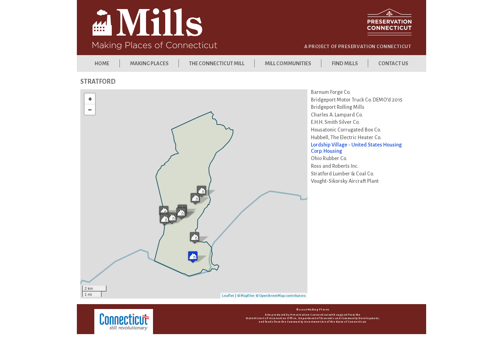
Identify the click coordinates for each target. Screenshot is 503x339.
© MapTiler (246, 295)
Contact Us (393, 63)
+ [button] (90, 99)
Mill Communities (288, 63)
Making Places (149, 63)
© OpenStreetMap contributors (281, 295)
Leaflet (228, 295)
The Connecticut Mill (217, 63)
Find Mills (345, 63)
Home (102, 63)
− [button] (90, 109)
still (123, 321)
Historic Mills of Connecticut (172, 28)
